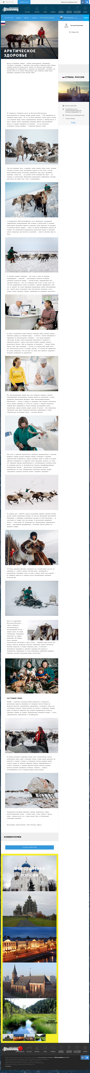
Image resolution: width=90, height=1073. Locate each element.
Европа (26, 18)
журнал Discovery (10, 1049)
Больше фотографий (51, 1022)
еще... (74, 122)
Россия (34, 18)
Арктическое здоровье (47, 18)
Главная (18, 18)
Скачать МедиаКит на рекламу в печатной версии (49, 1057)
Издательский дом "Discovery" (10, 9)
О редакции (8, 1066)
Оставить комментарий (29, 847)
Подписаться (24, 2)
